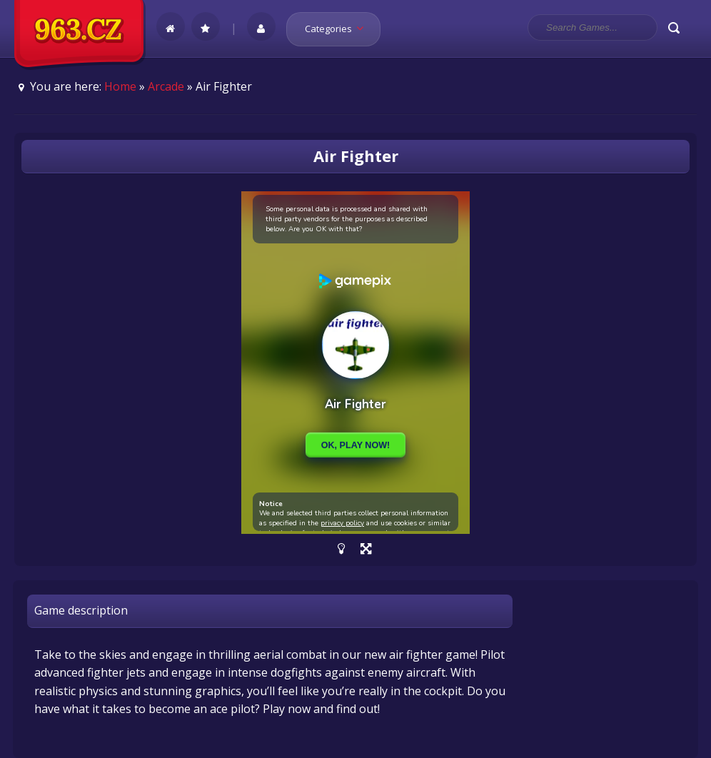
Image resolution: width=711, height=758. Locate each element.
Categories (339, 28)
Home (120, 86)
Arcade (166, 86)
